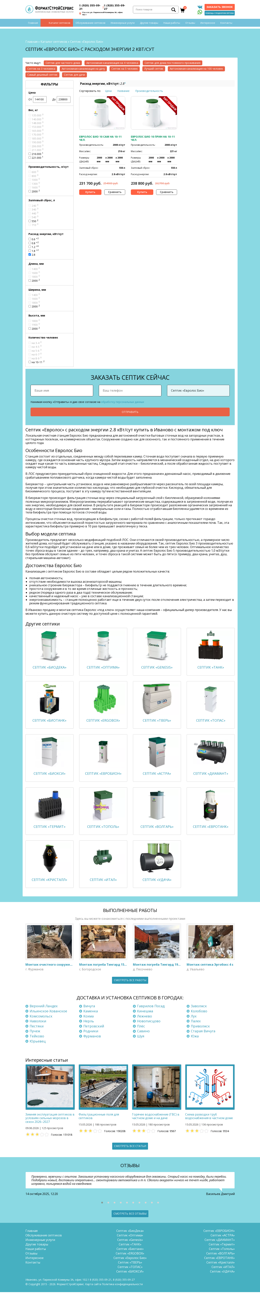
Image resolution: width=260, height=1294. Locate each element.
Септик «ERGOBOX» (130, 1255)
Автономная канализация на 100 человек (196, 69)
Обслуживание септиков (90, 25)
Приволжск (200, 1028)
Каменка (90, 1013)
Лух (193, 1018)
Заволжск (199, 1008)
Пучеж (35, 1033)
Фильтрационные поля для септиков (99, 1118)
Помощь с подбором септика (220, 14)
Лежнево (144, 1018)
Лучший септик (153, 69)
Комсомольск (41, 1018)
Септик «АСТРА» (223, 1237)
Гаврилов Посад (151, 1008)
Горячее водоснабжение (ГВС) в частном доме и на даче (155, 1118)
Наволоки (38, 1023)
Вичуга (89, 1008)
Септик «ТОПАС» (130, 1269)
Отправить (130, 412)
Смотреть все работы (130, 982)
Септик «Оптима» (130, 1237)
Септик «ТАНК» (130, 1246)
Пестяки (37, 1028)
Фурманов (92, 1038)
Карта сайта (93, 1286)
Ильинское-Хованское (48, 1013)
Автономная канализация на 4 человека (112, 63)
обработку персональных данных (122, 402)
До (61, 99)
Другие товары (149, 25)
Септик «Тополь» (222, 1251)
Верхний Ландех (44, 1008)
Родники (90, 1033)
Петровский (93, 1028)
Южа (195, 1038)
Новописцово (148, 1023)
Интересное (207, 25)
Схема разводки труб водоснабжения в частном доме (209, 1118)
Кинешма (145, 1013)
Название (123, 91)
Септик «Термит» (222, 1246)
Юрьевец (38, 1043)
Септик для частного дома (63, 63)
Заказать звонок (219, 8)
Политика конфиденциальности (122, 1286)
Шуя (140, 1038)
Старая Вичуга (203, 1033)
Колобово (199, 1013)
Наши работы (171, 25)
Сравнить (114, 192)
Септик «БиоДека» (130, 1233)
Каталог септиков (59, 25)
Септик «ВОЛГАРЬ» (220, 1255)
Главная (33, 25)
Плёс (141, 1028)
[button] (102, 1204)
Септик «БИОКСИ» (130, 1273)
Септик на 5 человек (124, 69)
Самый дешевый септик (42, 75)
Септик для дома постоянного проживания (172, 63)
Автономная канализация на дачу (83, 69)
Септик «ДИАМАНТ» (220, 1242)
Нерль (88, 1023)
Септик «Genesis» (130, 1242)
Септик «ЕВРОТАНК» (219, 1260)
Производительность (149, 91)
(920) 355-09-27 (114, 8)
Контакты (226, 25)
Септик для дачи (74, 75)
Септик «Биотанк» (130, 1251)
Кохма (88, 1018)
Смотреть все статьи (130, 1148)
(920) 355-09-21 (89, 8)
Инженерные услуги (123, 25)
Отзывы (190, 25)
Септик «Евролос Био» (130, 1260)
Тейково (37, 1038)
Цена (108, 91)
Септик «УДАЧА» (222, 1273)
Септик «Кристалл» (220, 1264)
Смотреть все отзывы (130, 1215)
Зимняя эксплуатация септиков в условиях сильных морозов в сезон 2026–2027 (49, 1120)
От (37, 99)
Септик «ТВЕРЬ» (130, 1264)
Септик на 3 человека (41, 69)
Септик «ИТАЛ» (223, 1269)
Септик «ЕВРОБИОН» (219, 1233)
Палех (196, 1023)
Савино (143, 1033)
